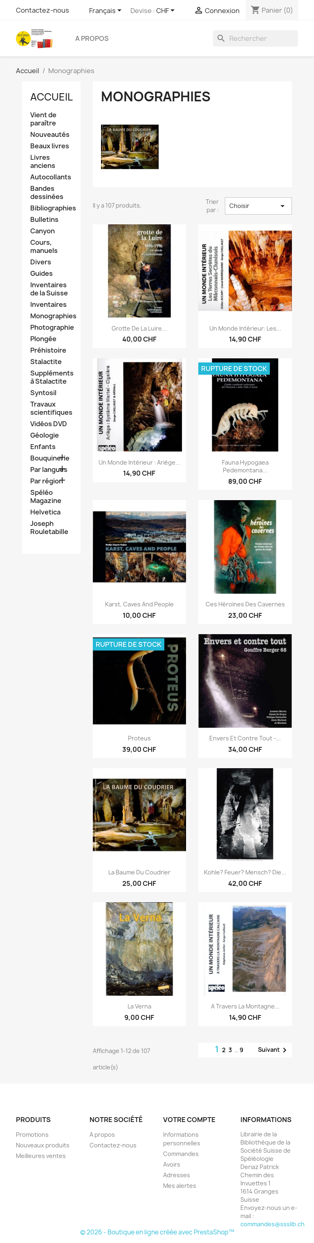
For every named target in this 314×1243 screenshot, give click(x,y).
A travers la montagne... (245, 1006)
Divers (40, 262)
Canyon (42, 231)
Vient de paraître (43, 119)
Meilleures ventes (41, 1156)
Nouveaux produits (43, 1145)
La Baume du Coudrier (139, 872)
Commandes (181, 1154)
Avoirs (171, 1164)
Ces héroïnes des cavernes (245, 604)
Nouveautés (50, 134)
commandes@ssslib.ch (272, 1224)
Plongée (43, 339)
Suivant (273, 1050)
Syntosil (43, 393)
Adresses (176, 1175)
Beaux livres (49, 146)
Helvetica (45, 512)
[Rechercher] (255, 38)
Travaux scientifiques (51, 408)
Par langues (48, 469)
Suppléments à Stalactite (51, 377)
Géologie (44, 435)
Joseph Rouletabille (49, 527)
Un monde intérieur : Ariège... (139, 462)
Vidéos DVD (48, 424)
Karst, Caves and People (139, 604)
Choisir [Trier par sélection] (258, 206)
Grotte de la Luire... (139, 328)
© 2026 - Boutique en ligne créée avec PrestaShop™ (157, 1232)
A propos (92, 38)
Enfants (43, 447)
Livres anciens (42, 161)
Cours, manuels (44, 246)
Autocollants (50, 177)
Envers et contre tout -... (245, 738)
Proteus (139, 738)
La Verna (139, 1006)
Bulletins (44, 219)
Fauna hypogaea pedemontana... (245, 466)
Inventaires (48, 304)
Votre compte (189, 1119)
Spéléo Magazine (45, 496)
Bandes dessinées (46, 192)
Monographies (51, 316)
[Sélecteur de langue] (106, 11)
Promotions (32, 1134)
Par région (46, 481)
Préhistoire (48, 350)
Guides (41, 273)
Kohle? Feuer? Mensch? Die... (245, 872)
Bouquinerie (50, 458)
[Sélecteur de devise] (166, 11)
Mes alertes (179, 1185)
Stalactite (46, 362)
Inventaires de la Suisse (49, 289)
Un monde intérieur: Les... (245, 328)
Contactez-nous (42, 10)
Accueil (51, 97)
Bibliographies (51, 208)
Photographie (51, 327)
